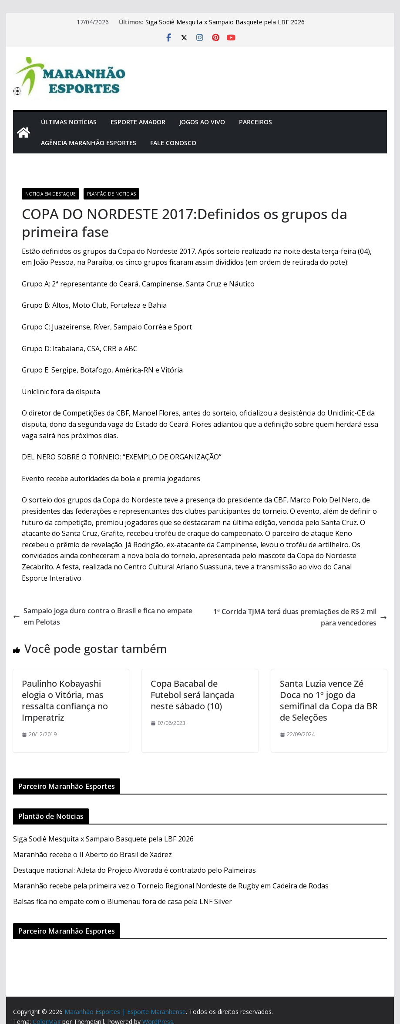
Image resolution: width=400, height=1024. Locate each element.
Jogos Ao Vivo (202, 122)
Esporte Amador (138, 122)
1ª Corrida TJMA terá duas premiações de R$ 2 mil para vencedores (300, 617)
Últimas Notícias (69, 122)
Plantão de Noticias (111, 194)
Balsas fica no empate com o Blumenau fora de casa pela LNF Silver (122, 901)
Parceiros (255, 122)
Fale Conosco (173, 143)
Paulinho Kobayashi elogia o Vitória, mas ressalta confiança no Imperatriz (65, 700)
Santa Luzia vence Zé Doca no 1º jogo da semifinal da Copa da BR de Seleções (329, 700)
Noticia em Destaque (50, 194)
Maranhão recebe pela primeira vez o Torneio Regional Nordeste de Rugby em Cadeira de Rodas (171, 886)
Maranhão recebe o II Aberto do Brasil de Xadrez (92, 854)
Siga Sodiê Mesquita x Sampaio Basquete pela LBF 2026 (225, 22)
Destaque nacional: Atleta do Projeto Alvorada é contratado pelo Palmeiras (134, 870)
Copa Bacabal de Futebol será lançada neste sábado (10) (192, 695)
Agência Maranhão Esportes (88, 143)
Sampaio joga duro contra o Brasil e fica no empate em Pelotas (102, 616)
